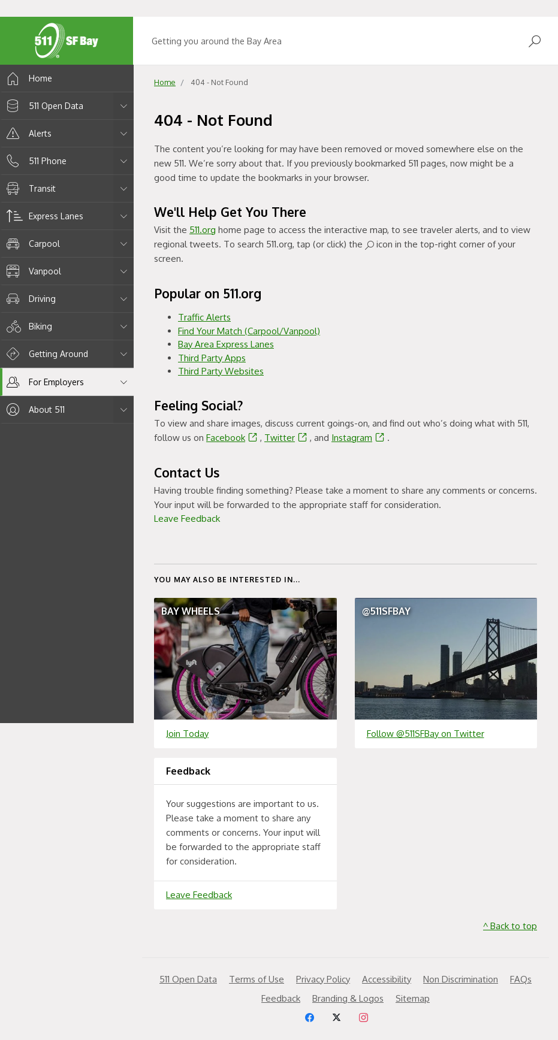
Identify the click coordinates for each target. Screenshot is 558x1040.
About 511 (33, 409)
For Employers (43, 381)
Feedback (280, 998)
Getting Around (45, 353)
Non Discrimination (460, 979)
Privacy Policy (323, 979)
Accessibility (386, 979)
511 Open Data (42, 105)
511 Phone (34, 160)
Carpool (31, 243)
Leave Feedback (187, 518)
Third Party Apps (212, 358)
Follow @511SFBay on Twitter (425, 733)
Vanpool (31, 271)
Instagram (359, 437)
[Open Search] (534, 41)
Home (27, 78)
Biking (27, 326)
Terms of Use (256, 979)
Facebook (233, 437)
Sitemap (413, 998)
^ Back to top (510, 926)
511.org (202, 229)
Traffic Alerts (204, 317)
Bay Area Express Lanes (226, 344)
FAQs (521, 979)
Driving (29, 298)
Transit (29, 188)
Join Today (187, 733)
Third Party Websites (221, 371)
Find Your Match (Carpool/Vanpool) (249, 331)
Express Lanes (42, 215)
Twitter (287, 437)
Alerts (27, 133)
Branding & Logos (348, 998)
